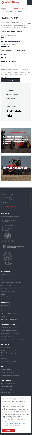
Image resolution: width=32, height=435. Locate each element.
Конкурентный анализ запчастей (12, 339)
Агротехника (5, 308)
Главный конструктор (8, 353)
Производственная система (10, 280)
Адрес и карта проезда (9, 361)
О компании (10, 90)
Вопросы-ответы (7, 389)
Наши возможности (8, 277)
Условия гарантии (7, 392)
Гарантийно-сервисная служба (12, 356)
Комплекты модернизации (10, 333)
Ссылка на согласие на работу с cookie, (14, 423)
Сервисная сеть (6, 386)
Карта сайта (5, 297)
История (4, 288)
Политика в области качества (11, 282)
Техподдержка (11, 98)
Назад (11, 80)
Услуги (3, 316)
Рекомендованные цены (9, 319)
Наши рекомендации (8, 383)
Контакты (7, 202)
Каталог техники (12, 94)
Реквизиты (5, 358)
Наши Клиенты (6, 285)
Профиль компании (8, 274)
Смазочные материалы (9, 330)
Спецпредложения (7, 372)
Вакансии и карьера (8, 291)
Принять (8, 430)
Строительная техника (9, 311)
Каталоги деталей (7, 336)
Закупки (4, 294)
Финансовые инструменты (10, 375)
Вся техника (5, 305)
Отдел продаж (6, 347)
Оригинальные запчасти (9, 327)
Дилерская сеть (6, 369)
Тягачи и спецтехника (8, 313)
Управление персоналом (9, 350)
